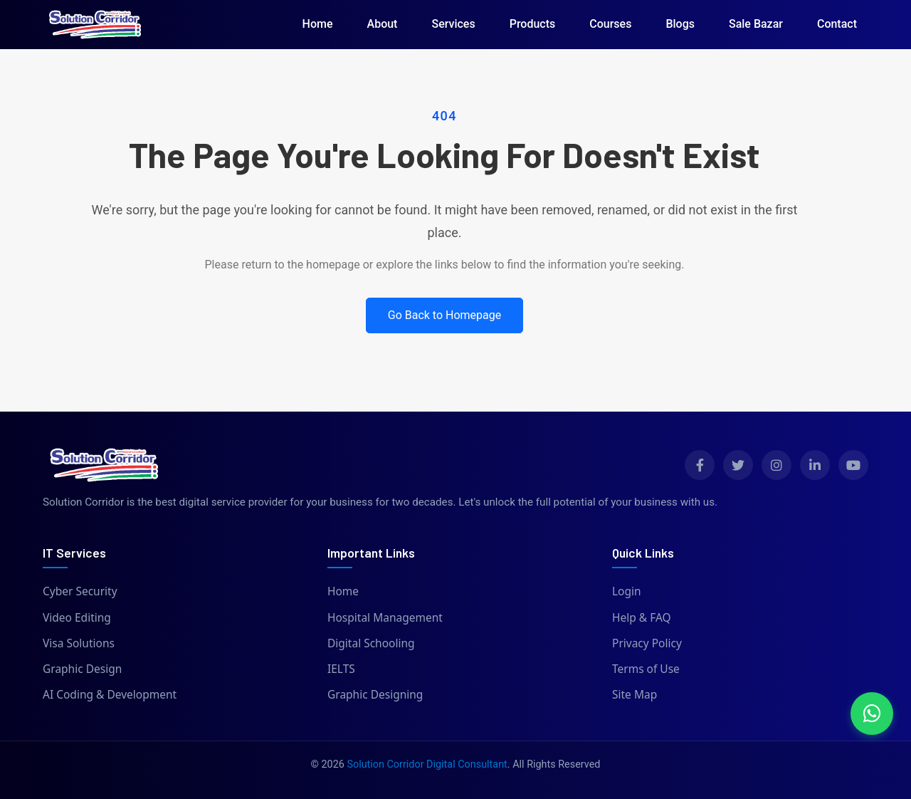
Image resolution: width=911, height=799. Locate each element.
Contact (837, 24)
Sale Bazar (756, 24)
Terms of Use (646, 669)
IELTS (341, 669)
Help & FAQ (641, 617)
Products (533, 24)
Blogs (680, 24)
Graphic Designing (375, 694)
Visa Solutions (79, 643)
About (382, 24)
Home (317, 24)
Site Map (634, 694)
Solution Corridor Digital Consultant (427, 764)
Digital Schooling (371, 643)
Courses (610, 24)
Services (453, 24)
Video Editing (77, 617)
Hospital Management (385, 617)
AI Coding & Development (110, 694)
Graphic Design (82, 669)
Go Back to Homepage (445, 315)
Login (626, 591)
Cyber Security (80, 591)
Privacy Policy (647, 643)
